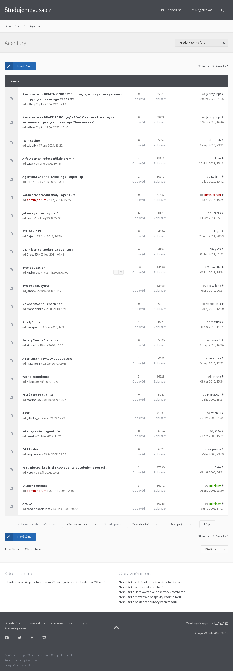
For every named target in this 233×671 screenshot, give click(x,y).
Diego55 (32, 254)
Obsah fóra (12, 26)
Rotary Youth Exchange (40, 340)
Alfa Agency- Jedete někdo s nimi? (48, 159)
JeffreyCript (34, 104)
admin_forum (36, 200)
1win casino (31, 140)
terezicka (33, 182)
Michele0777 (35, 273)
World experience (35, 377)
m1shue (216, 413)
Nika (30, 382)
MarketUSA (214, 267)
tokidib (31, 145)
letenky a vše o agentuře (41, 431)
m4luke (216, 376)
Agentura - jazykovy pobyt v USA (47, 358)
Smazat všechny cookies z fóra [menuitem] (51, 623)
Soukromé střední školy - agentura (49, 195)
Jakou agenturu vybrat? (40, 213)
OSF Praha (30, 449)
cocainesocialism (38, 509)
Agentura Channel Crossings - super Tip (52, 177)
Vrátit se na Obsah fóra (25, 549)
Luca (30, 164)
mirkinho (215, 485)
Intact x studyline (36, 286)
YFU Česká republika (37, 395)
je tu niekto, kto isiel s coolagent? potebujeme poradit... (65, 467)
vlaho (217, 158)
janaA (31, 291)
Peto (30, 472)
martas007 (34, 400)
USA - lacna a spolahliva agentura (47, 249)
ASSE (26, 413)
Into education (34, 268)
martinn (216, 322)
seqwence (34, 454)
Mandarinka (35, 309)
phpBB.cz (30, 665)
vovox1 (32, 218)
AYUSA (27, 504)
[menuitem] (171, 10)
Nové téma (18, 66)
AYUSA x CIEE (31, 231)
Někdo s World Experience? (43, 304)
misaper (32, 327)
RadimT (216, 177)
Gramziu (31, 660)
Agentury (36, 26)
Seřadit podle (132, 524)
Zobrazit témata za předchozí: (58, 524)
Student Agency (34, 486)
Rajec (30, 236)
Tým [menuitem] (84, 623)
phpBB (24, 655)
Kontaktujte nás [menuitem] (15, 628)
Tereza (216, 213)
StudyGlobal (31, 322)
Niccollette (214, 286)
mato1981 (33, 363)
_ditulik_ (32, 418)
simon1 (32, 345)
